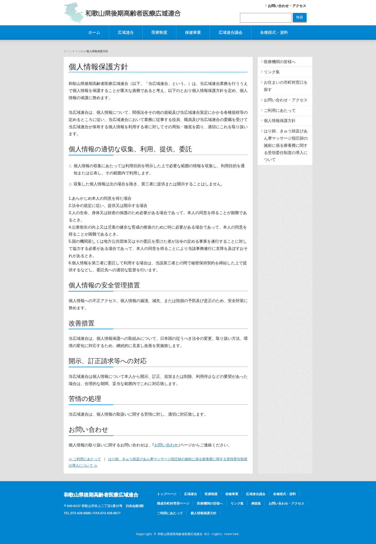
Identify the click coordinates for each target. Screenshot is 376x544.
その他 (79, 51)
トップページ (166, 494)
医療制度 (159, 32)
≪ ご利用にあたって (85, 459)
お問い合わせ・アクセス (287, 6)
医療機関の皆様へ (280, 62)
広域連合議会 (230, 32)
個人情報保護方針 (280, 120)
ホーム (94, 32)
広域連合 (126, 32)
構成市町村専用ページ (173, 503)
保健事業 (193, 32)
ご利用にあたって (280, 110)
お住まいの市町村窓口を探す (286, 86)
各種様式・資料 (274, 32)
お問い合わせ (166, 445)
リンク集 (272, 72)
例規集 (256, 503)
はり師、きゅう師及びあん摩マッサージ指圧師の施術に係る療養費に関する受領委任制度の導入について (286, 145)
